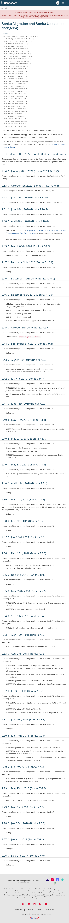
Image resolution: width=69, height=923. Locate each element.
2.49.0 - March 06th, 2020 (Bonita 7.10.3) (16, 51)
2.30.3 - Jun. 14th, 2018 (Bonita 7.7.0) (15, 111)
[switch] (63, 3)
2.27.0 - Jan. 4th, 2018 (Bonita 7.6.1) (14, 124)
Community (19, 910)
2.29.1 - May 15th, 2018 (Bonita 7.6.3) (15, 116)
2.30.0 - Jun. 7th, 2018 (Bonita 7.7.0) (14, 114)
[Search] (57, 3)
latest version (35, 15)
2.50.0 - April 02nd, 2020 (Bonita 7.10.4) (15, 49)
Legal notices (47, 914)
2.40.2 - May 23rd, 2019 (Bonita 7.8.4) (15, 76)
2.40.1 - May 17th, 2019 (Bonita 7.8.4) (15, 79)
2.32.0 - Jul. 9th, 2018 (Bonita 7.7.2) (14, 106)
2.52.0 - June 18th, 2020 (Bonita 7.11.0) (15, 44)
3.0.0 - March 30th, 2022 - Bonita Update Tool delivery (20, 36)
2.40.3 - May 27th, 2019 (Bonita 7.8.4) (15, 74)
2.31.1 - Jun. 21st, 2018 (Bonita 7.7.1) (14, 109)
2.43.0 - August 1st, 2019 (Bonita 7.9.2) (15, 66)
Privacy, (41, 914)
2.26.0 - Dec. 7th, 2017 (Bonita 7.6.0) (14, 126)
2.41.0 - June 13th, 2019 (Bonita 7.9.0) (15, 71)
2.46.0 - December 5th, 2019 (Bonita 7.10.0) (17, 59)
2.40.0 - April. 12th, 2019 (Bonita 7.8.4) (15, 81)
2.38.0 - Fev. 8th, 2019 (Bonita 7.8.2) (14, 86)
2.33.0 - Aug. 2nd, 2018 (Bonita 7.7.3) (15, 104)
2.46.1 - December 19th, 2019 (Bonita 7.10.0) (17, 56)
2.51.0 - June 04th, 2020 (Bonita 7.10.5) (15, 46)
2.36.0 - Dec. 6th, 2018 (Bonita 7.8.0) (14, 94)
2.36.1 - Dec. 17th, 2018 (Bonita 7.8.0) (15, 91)
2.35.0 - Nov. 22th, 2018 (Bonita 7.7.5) (15, 96)
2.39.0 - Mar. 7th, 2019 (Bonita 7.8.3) (14, 84)
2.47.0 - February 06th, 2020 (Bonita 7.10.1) (17, 54)
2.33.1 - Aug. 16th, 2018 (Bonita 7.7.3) (15, 101)
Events (39, 910)
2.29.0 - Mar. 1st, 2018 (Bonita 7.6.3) (14, 119)
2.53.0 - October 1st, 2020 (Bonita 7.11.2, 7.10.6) (18, 41)
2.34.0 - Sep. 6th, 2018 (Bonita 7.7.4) (14, 99)
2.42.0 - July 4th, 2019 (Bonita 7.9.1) (14, 69)
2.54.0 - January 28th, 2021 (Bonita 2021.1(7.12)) (18, 39)
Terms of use (49, 910)
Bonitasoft (30, 910)
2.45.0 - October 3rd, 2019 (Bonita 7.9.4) (16, 61)
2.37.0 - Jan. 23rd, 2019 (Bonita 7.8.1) (15, 89)
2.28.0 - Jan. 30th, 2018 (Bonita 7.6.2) (15, 121)
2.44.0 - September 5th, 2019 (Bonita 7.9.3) (17, 64)
